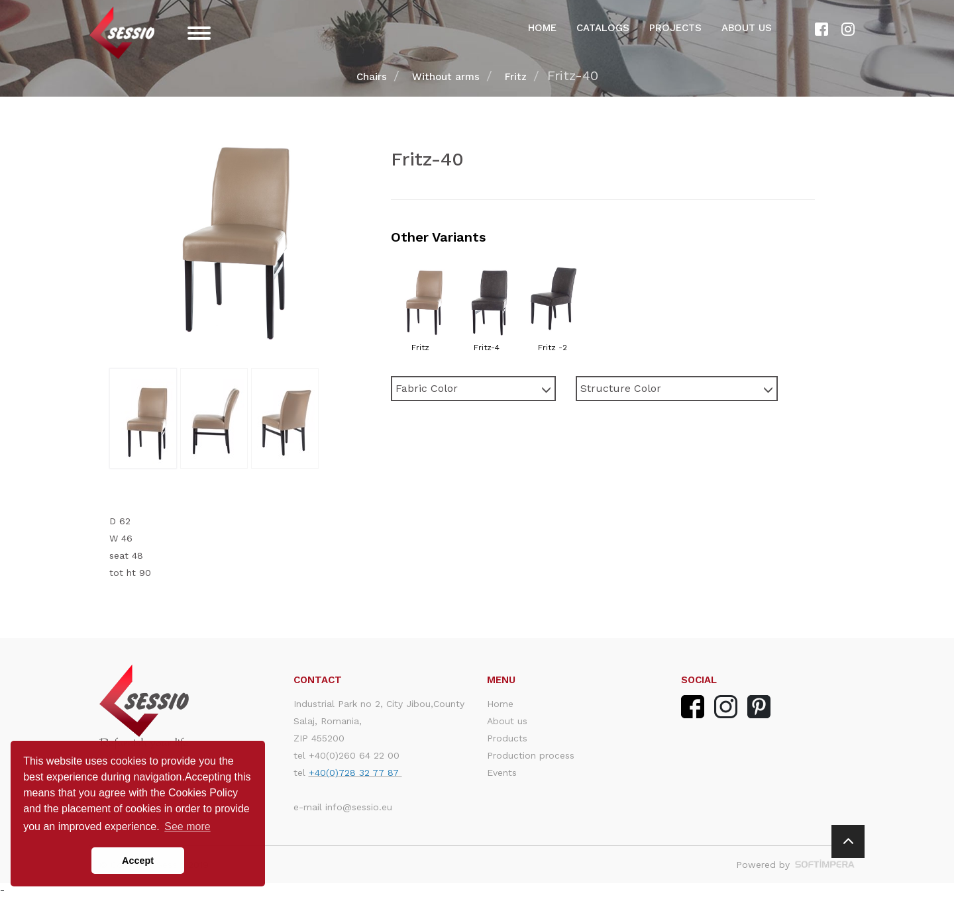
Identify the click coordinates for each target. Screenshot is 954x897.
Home (542, 28)
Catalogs (602, 28)
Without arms (446, 77)
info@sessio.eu (358, 807)
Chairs (371, 77)
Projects (675, 28)
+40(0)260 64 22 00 (354, 755)
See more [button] (187, 826)
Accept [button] (138, 860)
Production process (530, 755)
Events (502, 772)
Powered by (795, 864)
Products (507, 738)
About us (746, 28)
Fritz (516, 77)
